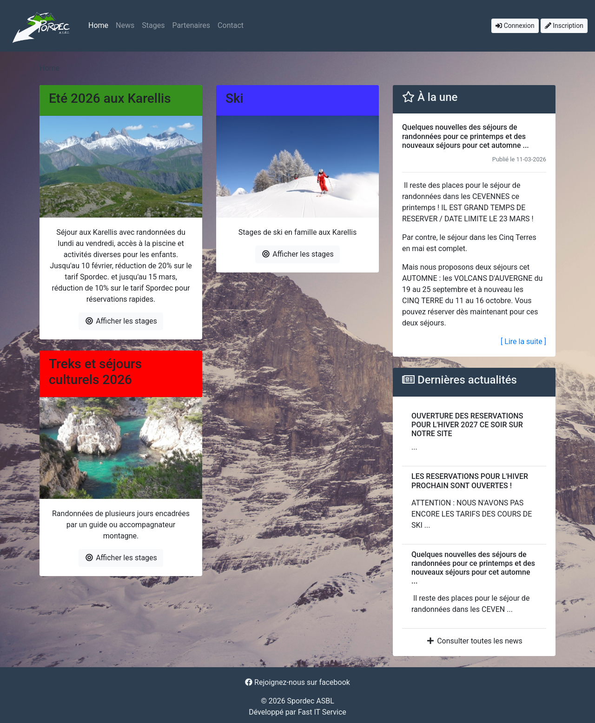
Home (98, 25)
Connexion (515, 25)
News (125, 25)
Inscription (564, 25)
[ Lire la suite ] (523, 341)
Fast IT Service (322, 712)
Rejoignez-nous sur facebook (297, 682)
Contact (231, 25)
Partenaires (191, 25)
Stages (153, 25)
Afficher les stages (121, 321)
